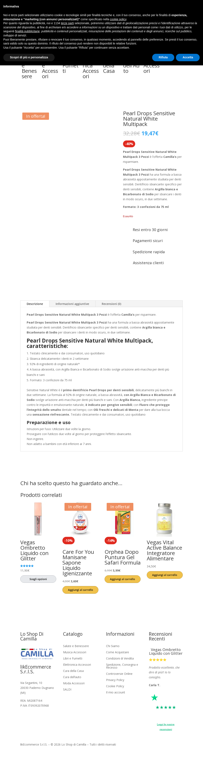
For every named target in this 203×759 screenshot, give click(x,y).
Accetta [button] (188, 57)
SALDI (67, 689)
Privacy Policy (115, 680)
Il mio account (115, 692)
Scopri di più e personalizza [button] (29, 57)
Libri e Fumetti (72, 658)
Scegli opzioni (38, 579)
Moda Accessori (74, 683)
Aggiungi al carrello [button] (80, 590)
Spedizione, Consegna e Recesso (122, 666)
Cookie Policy (115, 686)
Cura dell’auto (72, 677)
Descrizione (35, 304)
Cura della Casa (73, 671)
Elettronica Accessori (77, 665)
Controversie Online (119, 674)
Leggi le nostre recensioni (165, 727)
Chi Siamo (112, 646)
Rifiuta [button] (163, 57)
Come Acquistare (117, 652)
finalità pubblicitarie (27, 31)
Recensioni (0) (111, 304)
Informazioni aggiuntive (72, 304)
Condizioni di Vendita (120, 658)
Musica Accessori (74, 652)
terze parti (67, 23)
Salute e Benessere (76, 646)
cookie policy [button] (118, 19)
